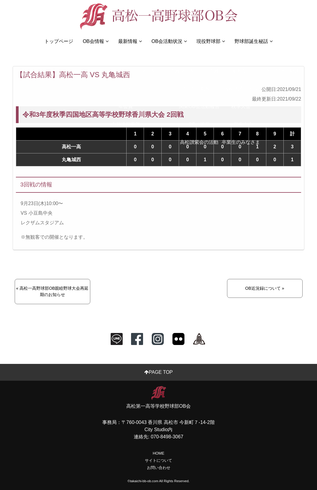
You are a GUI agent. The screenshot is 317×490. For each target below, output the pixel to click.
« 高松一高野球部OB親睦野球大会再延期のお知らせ (52, 291)
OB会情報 (96, 41)
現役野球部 (210, 41)
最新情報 (130, 41)
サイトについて (158, 460)
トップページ (58, 41)
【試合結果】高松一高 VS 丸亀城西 (73, 75)
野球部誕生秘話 (254, 41)
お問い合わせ (158, 467)
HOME (158, 453)
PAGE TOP (158, 372)
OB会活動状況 (169, 41)
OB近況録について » (264, 288)
